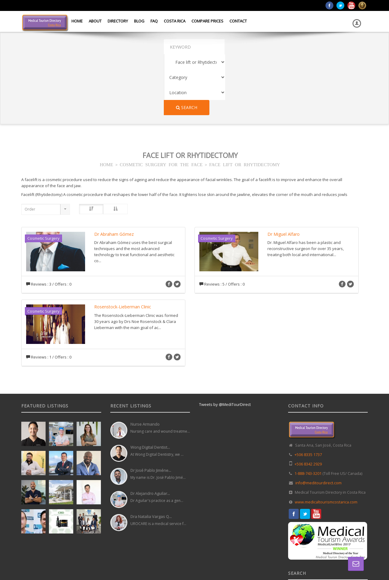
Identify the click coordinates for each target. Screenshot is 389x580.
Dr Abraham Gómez (114, 173)
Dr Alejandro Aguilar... (150, 432)
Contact (238, 21)
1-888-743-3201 (308, 412)
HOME (106, 103)
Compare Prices (207, 21)
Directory (118, 21)
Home (77, 21)
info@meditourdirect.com (318, 422)
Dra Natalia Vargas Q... (151, 455)
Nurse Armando (145, 363)
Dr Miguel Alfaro (283, 173)
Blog (139, 21)
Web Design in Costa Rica (167, 561)
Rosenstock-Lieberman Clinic (122, 246)
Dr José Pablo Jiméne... (150, 409)
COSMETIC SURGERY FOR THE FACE (161, 103)
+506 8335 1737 (308, 393)
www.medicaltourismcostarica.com (326, 441)
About (95, 21)
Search (317, 47)
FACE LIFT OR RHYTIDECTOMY (244, 103)
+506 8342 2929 (308, 403)
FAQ (154, 21)
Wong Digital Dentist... (150, 386)
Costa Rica (174, 21)
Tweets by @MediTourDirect (225, 343)
